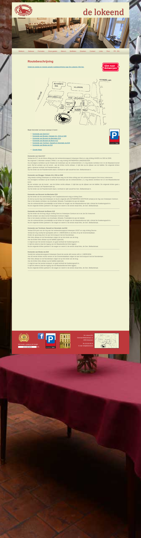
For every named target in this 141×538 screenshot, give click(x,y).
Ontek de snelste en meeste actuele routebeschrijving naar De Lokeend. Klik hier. (56, 67)
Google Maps (37, 150)
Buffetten (73, 51)
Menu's (63, 51)
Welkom (21, 51)
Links (101, 51)
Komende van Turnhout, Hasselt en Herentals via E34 (51, 143)
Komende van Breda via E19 (43, 145)
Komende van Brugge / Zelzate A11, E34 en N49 (50, 136)
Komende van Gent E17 (41, 134)
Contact (92, 51)
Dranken (83, 51)
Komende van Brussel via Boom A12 (45, 140)
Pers (108, 51)
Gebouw (31, 51)
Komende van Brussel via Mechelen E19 (47, 138)
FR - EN (116, 51)
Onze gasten (52, 51)
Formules (41, 51)
